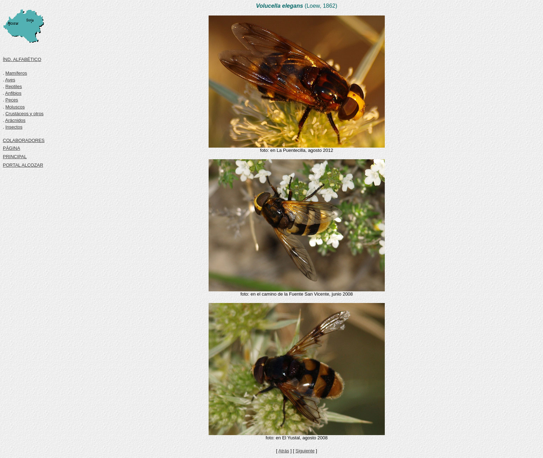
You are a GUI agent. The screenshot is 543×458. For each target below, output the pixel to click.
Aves (10, 79)
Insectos (13, 127)
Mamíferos (16, 73)
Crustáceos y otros (24, 113)
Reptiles (13, 86)
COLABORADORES (23, 140)
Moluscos (15, 107)
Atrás (283, 450)
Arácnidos (15, 120)
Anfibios (13, 93)
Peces (11, 100)
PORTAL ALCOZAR (23, 165)
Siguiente (304, 450)
